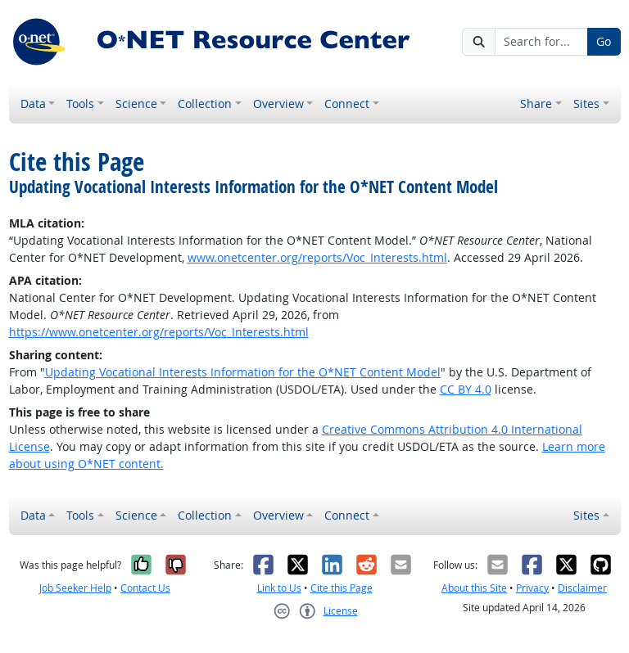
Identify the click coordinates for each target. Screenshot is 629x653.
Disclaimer (582, 588)
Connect (346, 103)
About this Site (474, 588)
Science (136, 103)
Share (536, 103)
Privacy (532, 588)
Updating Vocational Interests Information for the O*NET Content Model (243, 372)
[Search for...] (541, 42)
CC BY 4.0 (465, 389)
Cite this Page (341, 588)
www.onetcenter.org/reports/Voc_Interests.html (317, 257)
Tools (80, 103)
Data (33, 103)
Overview (278, 103)
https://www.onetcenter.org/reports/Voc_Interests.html (159, 332)
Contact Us (145, 588)
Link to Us (279, 588)
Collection (205, 103)
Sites (586, 103)
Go (603, 41)
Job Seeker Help (75, 588)
